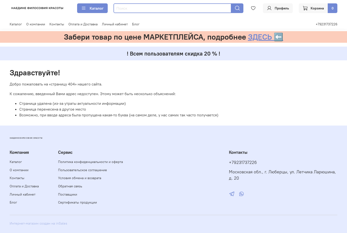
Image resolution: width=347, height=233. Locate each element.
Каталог (92, 8)
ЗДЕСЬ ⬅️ (265, 37)
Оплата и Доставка (83, 24)
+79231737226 (326, 24)
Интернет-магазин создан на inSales (38, 223)
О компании (35, 24)
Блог (136, 24)
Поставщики (67, 194)
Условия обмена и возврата (79, 178)
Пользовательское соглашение (82, 170)
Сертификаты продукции (77, 202)
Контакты (56, 24)
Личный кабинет (115, 24)
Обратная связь (70, 186)
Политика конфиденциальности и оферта (90, 162)
